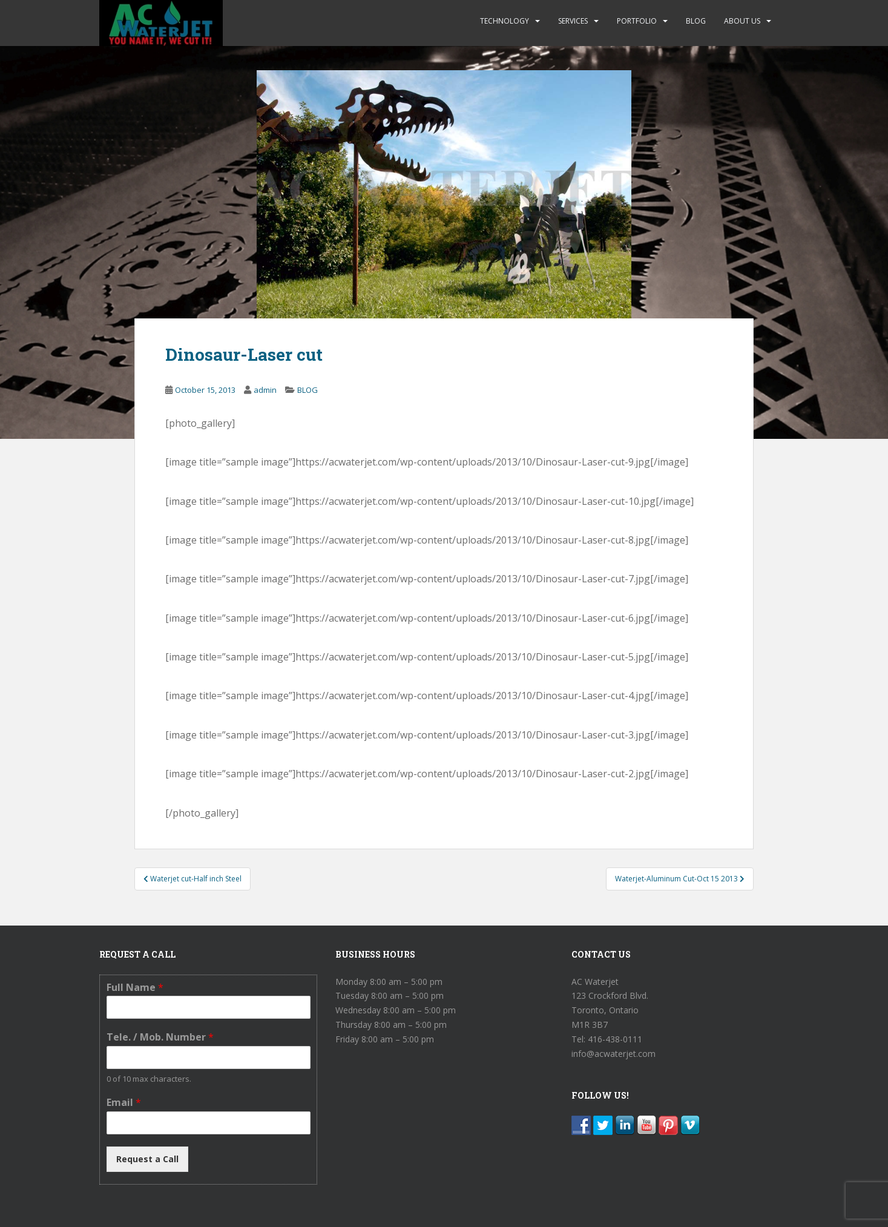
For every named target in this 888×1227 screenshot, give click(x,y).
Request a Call (147, 1159)
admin (265, 389)
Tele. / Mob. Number (160, 1037)
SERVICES (573, 21)
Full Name (135, 987)
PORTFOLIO (637, 21)
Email (124, 1102)
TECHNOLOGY (504, 21)
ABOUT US (742, 21)
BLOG (696, 21)
